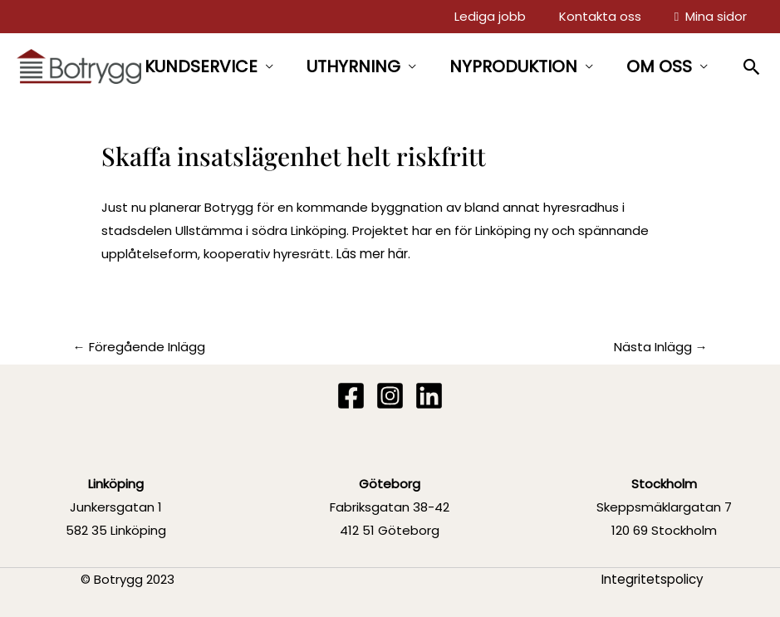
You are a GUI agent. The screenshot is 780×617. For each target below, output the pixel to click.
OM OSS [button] (659, 66)
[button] (752, 67)
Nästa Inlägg (661, 346)
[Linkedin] (429, 395)
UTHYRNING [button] (353, 66)
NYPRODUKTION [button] (513, 66)
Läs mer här (372, 253)
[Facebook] (350, 395)
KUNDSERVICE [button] (201, 66)
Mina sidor (712, 16)
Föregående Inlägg (139, 346)
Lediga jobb (498, 16)
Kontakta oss (605, 16)
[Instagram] (390, 395)
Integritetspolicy (653, 578)
